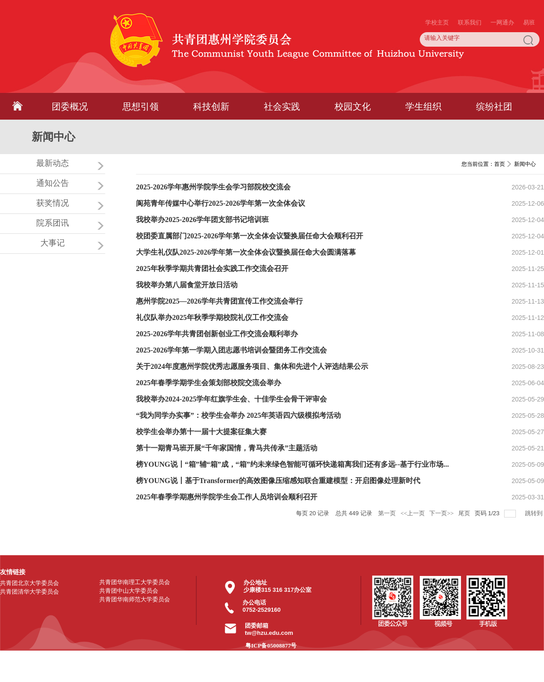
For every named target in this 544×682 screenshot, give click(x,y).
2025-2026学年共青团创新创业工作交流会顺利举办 (217, 334)
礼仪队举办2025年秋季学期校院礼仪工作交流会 (212, 317)
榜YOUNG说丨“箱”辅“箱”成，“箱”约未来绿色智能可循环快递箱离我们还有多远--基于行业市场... (292, 464)
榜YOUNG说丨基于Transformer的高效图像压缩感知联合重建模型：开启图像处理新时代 (278, 480)
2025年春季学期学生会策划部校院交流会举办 (208, 383)
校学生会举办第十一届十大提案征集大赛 (201, 431)
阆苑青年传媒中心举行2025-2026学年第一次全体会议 (220, 203)
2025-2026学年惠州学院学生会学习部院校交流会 (213, 187)
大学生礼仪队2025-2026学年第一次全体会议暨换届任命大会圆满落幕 (246, 252)
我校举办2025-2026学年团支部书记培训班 (202, 219)
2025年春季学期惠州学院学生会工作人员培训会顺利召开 (226, 497)
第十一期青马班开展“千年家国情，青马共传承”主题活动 (226, 448)
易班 (529, 4)
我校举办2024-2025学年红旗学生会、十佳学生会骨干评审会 (231, 399)
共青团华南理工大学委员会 (134, 582)
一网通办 (502, 4)
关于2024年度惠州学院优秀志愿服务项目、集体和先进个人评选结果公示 (252, 366)
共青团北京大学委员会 (29, 583)
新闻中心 (525, 164)
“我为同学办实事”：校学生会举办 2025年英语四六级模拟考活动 (238, 415)
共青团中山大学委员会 (128, 590)
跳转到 (534, 513)
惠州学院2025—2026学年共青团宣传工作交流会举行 (219, 301)
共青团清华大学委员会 (29, 591)
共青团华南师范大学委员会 (134, 599)
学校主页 (437, 4)
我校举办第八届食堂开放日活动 (187, 285)
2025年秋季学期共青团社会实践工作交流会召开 (212, 268)
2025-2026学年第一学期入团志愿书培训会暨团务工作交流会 (231, 350)
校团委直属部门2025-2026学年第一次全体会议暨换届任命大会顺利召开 (249, 236)
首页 (499, 164)
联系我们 (469, 4)
